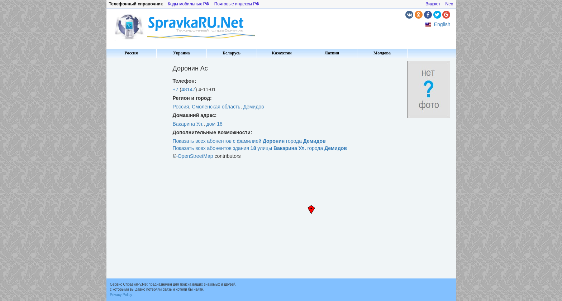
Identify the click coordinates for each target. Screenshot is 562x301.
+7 (175, 89)
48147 (188, 89)
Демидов (253, 107)
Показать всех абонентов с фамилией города (249, 141)
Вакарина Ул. (188, 124)
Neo (449, 3)
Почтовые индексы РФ (236, 3)
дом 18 (214, 124)
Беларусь (231, 52)
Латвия (332, 52)
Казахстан (281, 52)
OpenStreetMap (195, 156)
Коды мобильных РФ (188, 3)
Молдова (382, 52)
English (442, 24)
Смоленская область (216, 107)
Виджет (432, 3)
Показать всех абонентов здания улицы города (260, 148)
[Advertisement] (136, 168)
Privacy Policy (121, 295)
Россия (131, 52)
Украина (181, 52)
